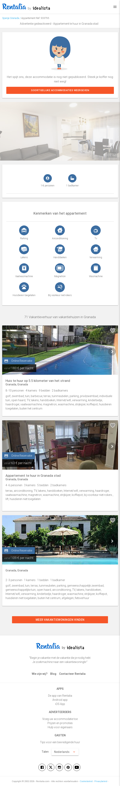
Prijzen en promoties (60, 723)
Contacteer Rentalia (72, 674)
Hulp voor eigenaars (60, 727)
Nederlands (65, 751)
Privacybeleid (100, 781)
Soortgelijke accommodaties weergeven (60, 90)
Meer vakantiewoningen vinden (60, 620)
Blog (53, 674)
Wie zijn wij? (39, 674)
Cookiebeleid (86, 781)
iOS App (60, 704)
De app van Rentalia (60, 695)
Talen (45, 751)
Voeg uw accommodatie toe (60, 719)
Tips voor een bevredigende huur (60, 742)
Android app (60, 700)
